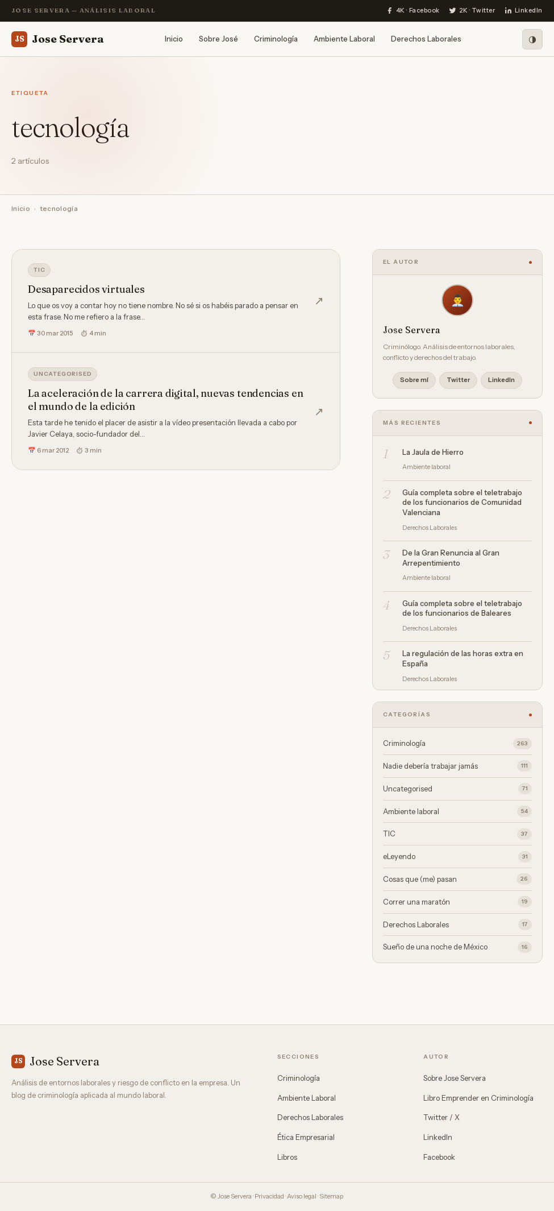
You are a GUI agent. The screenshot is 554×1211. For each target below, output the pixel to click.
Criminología (276, 38)
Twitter (458, 380)
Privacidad (269, 1196)
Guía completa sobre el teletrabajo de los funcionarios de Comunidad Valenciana (462, 502)
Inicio (174, 38)
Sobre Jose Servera (454, 1078)
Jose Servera (57, 39)
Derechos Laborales (426, 38)
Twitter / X (441, 1117)
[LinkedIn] (524, 11)
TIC (39, 269)
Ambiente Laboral (344, 38)
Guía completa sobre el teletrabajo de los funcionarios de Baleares (462, 608)
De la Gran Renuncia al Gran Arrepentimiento (450, 557)
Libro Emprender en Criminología (478, 1097)
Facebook (439, 1157)
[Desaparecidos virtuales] (176, 301)
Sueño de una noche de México (457, 947)
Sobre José (218, 38)
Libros (287, 1157)
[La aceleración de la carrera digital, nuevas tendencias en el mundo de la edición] (176, 412)
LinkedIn (501, 380)
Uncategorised (62, 374)
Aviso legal (301, 1196)
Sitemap (331, 1196)
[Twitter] (472, 11)
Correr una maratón (457, 901)
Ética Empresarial (306, 1137)
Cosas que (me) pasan (457, 879)
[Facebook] (413, 11)
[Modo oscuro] (532, 39)
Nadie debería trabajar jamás (457, 766)
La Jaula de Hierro (433, 452)
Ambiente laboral (457, 811)
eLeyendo (457, 856)
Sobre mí (414, 380)
